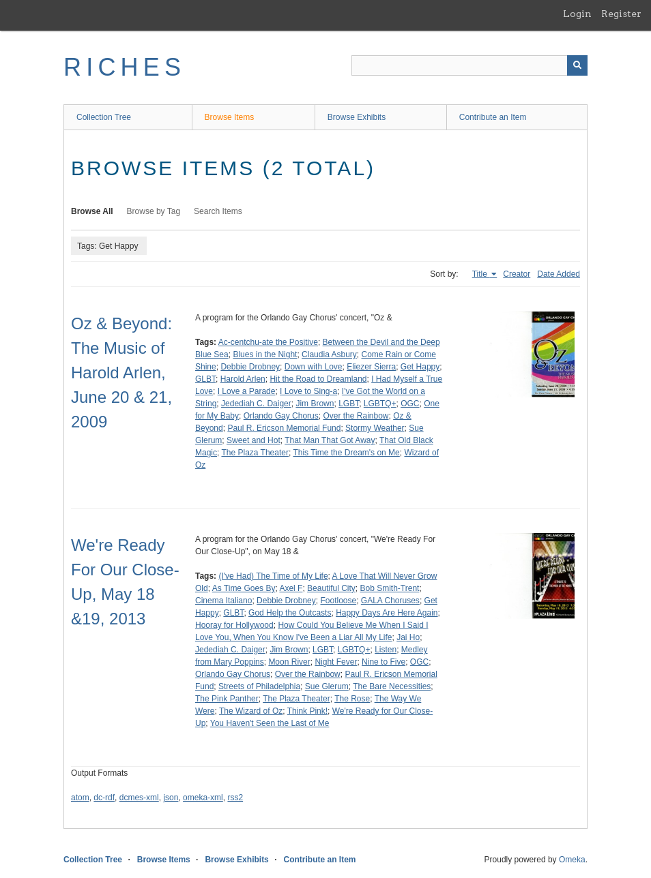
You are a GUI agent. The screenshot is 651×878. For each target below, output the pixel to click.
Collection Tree (103, 117)
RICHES (124, 67)
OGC (410, 403)
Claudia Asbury (329, 354)
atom (80, 797)
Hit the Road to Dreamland (318, 379)
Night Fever (336, 662)
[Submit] (577, 65)
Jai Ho (408, 637)
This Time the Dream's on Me (346, 452)
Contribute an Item (493, 117)
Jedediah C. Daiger (256, 403)
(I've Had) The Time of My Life (273, 576)
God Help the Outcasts (289, 613)
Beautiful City (331, 588)
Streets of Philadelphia (259, 686)
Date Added (558, 274)
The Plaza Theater (255, 452)
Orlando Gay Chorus (281, 416)
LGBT (348, 403)
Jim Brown (314, 403)
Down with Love (314, 367)
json (170, 797)
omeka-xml (203, 797)
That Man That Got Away (330, 440)
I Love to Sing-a (308, 391)
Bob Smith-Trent (389, 588)
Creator (516, 274)
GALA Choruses (390, 600)
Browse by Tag (154, 211)
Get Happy (420, 367)
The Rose (352, 698)
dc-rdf (104, 797)
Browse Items (230, 117)
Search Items (218, 211)
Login (577, 13)
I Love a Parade (247, 391)
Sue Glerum (327, 686)
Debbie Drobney (250, 367)
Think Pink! (307, 711)
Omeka (572, 859)
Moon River (289, 662)
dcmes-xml (139, 797)
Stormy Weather (374, 428)
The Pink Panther (227, 698)
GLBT (205, 379)
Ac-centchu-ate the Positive (268, 342)
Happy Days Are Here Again (386, 613)
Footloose (338, 600)
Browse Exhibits (357, 117)
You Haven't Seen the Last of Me (270, 723)
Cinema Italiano (223, 600)
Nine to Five (383, 662)
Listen (385, 649)
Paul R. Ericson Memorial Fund (284, 428)
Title (481, 274)
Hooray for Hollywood (234, 625)
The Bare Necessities (392, 686)
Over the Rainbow (355, 416)
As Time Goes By (244, 588)
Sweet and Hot (253, 440)
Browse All (92, 211)
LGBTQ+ (380, 403)
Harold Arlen (242, 379)
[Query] (469, 65)
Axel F (290, 588)
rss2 (235, 797)
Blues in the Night (265, 354)
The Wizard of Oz (251, 711)
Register (621, 13)
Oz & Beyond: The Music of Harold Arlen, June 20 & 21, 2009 (121, 372)
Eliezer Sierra (371, 367)
